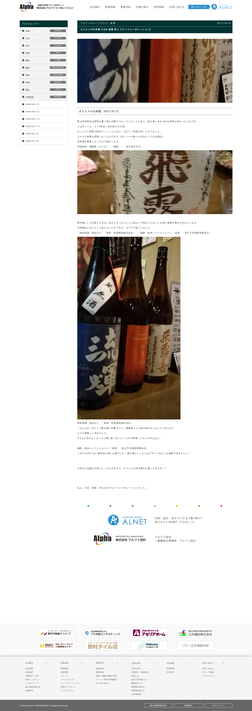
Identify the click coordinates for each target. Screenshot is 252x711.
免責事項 (29, 690)
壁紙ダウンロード (68, 686)
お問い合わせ (176, 7)
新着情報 (110, 7)
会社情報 (29, 668)
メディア (64, 675)
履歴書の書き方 (138, 686)
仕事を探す (142, 7)
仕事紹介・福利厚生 (140, 672)
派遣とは (135, 675)
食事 (112, 23)
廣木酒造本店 (133, 146)
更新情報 (64, 672)
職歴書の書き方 (138, 690)
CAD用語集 (136, 694)
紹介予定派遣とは (139, 679)
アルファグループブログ (94, 23)
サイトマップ (218, 705)
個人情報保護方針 (33, 686)
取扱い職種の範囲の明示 (106, 675)
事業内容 (125, 7)
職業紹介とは (137, 683)
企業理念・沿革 (32, 675)
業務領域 (100, 672)
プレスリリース (67, 679)
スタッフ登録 (208, 672)
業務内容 (100, 663)
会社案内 (95, 7)
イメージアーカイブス (70, 683)
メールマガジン (209, 675)
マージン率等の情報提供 (106, 679)
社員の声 (170, 672)
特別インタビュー (33, 679)
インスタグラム (67, 690)
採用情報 (159, 7)
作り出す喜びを (102, 683)
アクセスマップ (32, 683)
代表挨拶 (29, 672)
